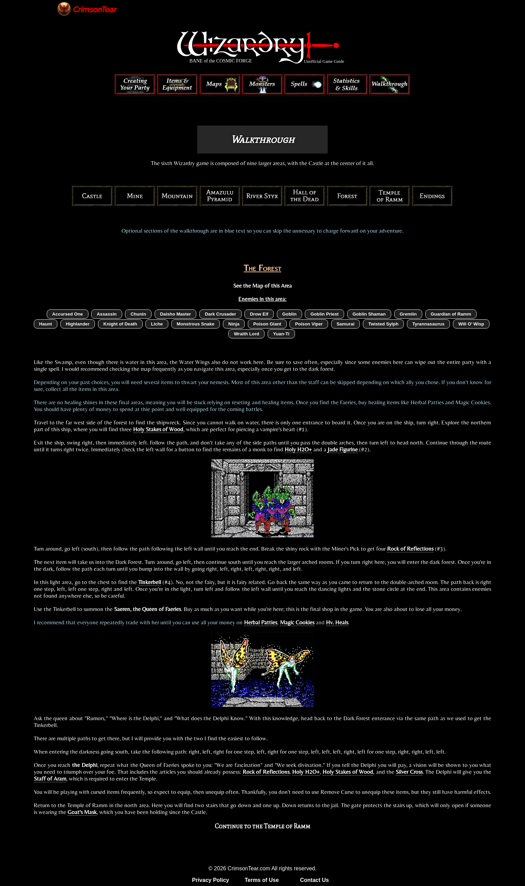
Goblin (289, 314)
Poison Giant (267, 323)
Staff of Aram (50, 778)
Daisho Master (175, 314)
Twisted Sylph (383, 323)
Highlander (77, 323)
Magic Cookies (297, 622)
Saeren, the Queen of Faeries (147, 609)
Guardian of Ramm (451, 314)
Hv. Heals (337, 622)
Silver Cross (409, 771)
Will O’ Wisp (471, 323)
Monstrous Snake (196, 323)
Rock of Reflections (410, 548)
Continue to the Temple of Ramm (262, 826)
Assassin (106, 314)
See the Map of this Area (262, 285)
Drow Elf (259, 314)
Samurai (345, 323)
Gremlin (408, 314)
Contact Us (314, 880)
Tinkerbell (149, 582)
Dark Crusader (220, 314)
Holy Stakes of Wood (158, 429)
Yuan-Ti (281, 333)
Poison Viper (309, 323)
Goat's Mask (82, 812)
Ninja (233, 323)
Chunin (138, 314)
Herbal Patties (260, 622)
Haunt (45, 323)
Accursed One (67, 314)
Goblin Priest (324, 314)
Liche (157, 323)
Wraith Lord (246, 333)
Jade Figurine (343, 449)
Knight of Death (120, 323)
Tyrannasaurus (428, 323)
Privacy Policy (210, 880)
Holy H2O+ (298, 449)
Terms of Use (262, 880)
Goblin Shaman (369, 314)
